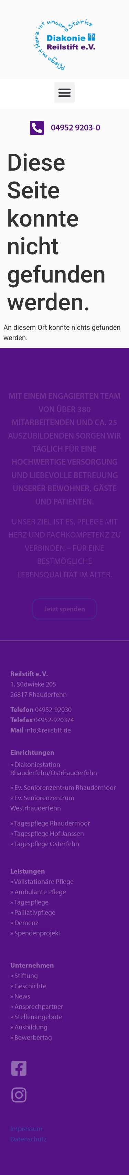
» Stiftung (24, 978)
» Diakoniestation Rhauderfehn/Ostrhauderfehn (53, 770)
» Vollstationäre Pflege (42, 883)
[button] (64, 92)
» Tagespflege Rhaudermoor (50, 825)
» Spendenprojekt (35, 935)
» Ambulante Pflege (38, 894)
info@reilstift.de (48, 732)
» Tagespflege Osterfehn (44, 846)
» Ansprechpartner (36, 1008)
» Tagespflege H (32, 835)
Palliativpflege (34, 914)
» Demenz (24, 925)
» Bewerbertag (31, 1039)
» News (20, 998)
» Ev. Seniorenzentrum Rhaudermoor (63, 789)
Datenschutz (28, 1141)
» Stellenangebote (36, 1019)
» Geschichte (28, 988)
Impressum (26, 1131)
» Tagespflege (29, 904)
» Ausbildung (28, 1029)
